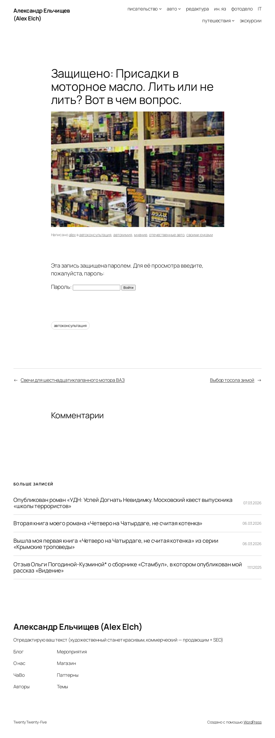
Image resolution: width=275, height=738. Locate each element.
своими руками (199, 234)
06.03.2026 (252, 523)
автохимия (122, 234)
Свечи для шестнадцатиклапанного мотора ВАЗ (73, 380)
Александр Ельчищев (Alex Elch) (77, 626)
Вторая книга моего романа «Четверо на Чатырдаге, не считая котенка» (107, 523)
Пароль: (85, 286)
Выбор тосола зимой (232, 380)
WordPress (253, 722)
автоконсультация (95, 234)
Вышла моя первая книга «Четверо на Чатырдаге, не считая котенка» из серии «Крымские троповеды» (115, 544)
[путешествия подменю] (233, 20)
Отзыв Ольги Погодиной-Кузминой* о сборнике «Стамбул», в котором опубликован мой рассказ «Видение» (127, 567)
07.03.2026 (252, 502)
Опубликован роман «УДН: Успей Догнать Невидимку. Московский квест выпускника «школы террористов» (122, 503)
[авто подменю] (179, 8)
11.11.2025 (254, 567)
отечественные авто (166, 234)
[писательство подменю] (160, 8)
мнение (140, 234)
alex (72, 234)
